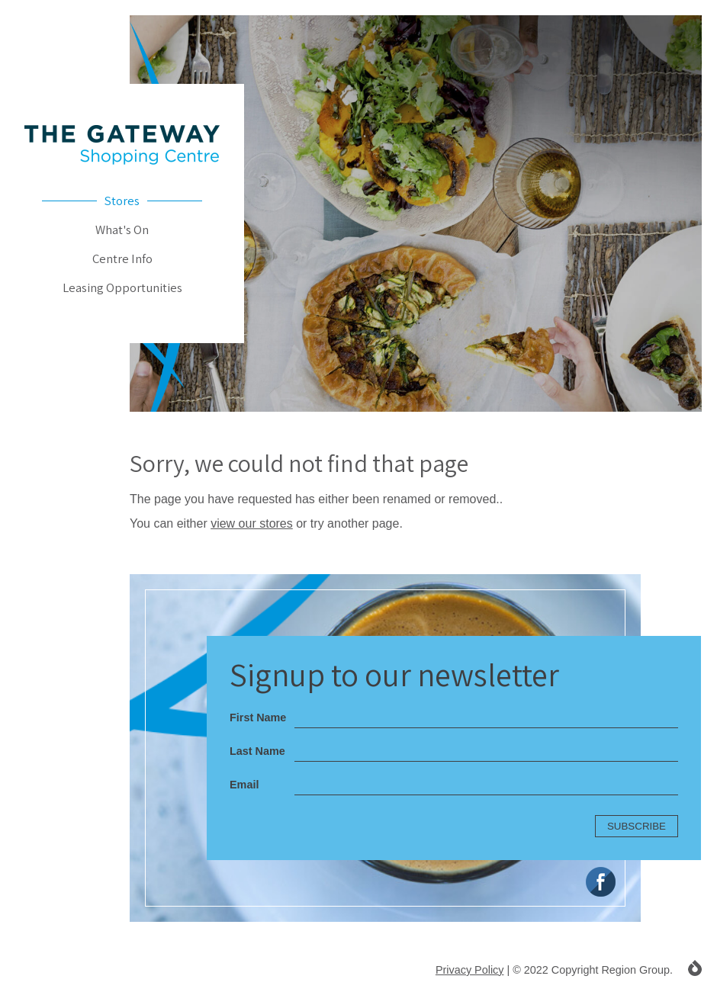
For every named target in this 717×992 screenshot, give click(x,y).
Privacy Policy (470, 970)
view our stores (252, 523)
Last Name (257, 751)
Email (244, 785)
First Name (258, 717)
